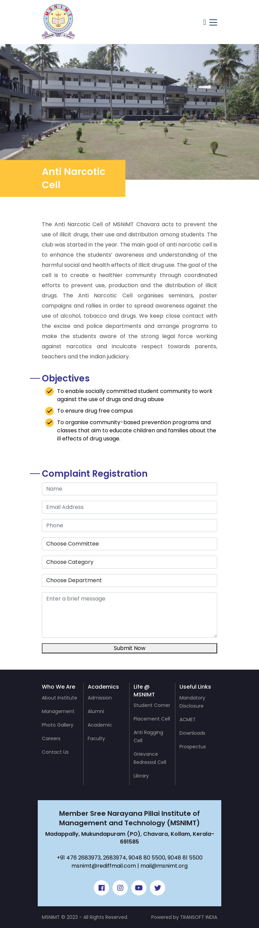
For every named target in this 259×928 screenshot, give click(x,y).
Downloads (192, 733)
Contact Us (55, 752)
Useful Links (195, 687)
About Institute (59, 697)
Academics (103, 687)
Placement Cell (152, 718)
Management (58, 711)
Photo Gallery (57, 725)
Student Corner (152, 705)
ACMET (187, 719)
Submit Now (129, 648)
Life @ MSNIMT (144, 690)
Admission (100, 697)
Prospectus (192, 746)
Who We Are (58, 687)
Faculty (96, 738)
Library (141, 775)
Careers (51, 738)
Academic (100, 725)
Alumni (96, 711)
